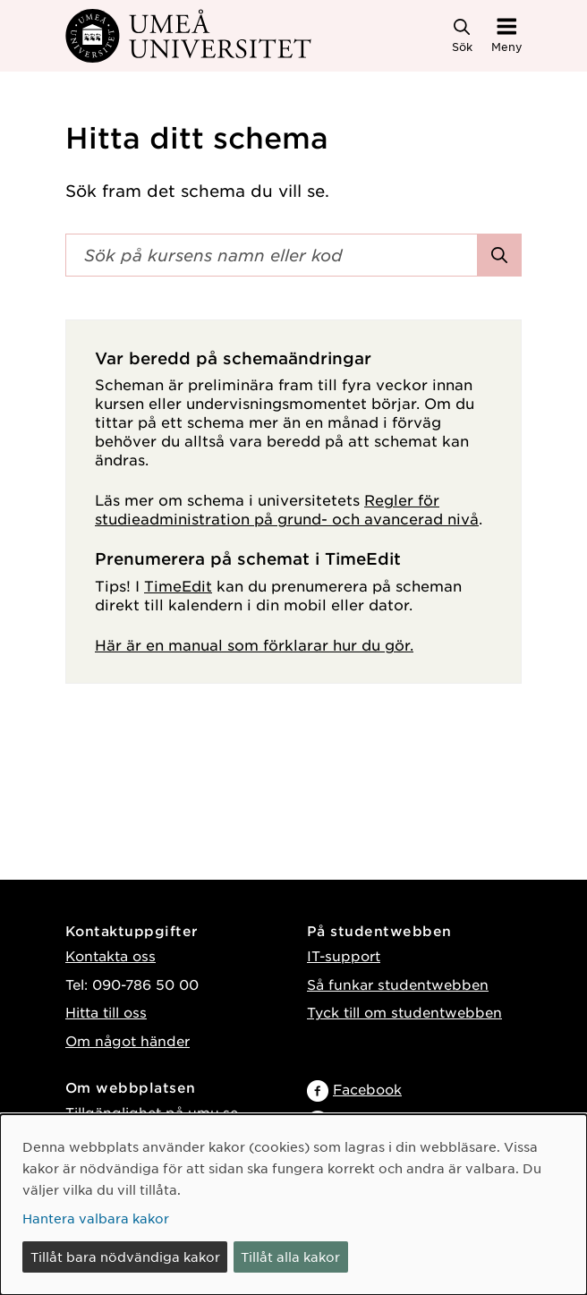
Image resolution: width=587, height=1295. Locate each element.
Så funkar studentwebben (398, 984)
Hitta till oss (106, 1011)
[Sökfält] (271, 255)
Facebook (367, 1088)
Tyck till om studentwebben (404, 1011)
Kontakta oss (110, 955)
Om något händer (127, 1040)
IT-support (343, 955)
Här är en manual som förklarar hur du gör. (254, 644)
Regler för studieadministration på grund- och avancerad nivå (287, 508)
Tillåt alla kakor (290, 1256)
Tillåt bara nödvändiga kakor (125, 1256)
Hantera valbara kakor (95, 1218)
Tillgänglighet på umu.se (151, 1111)
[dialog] (293, 1204)
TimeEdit (178, 585)
